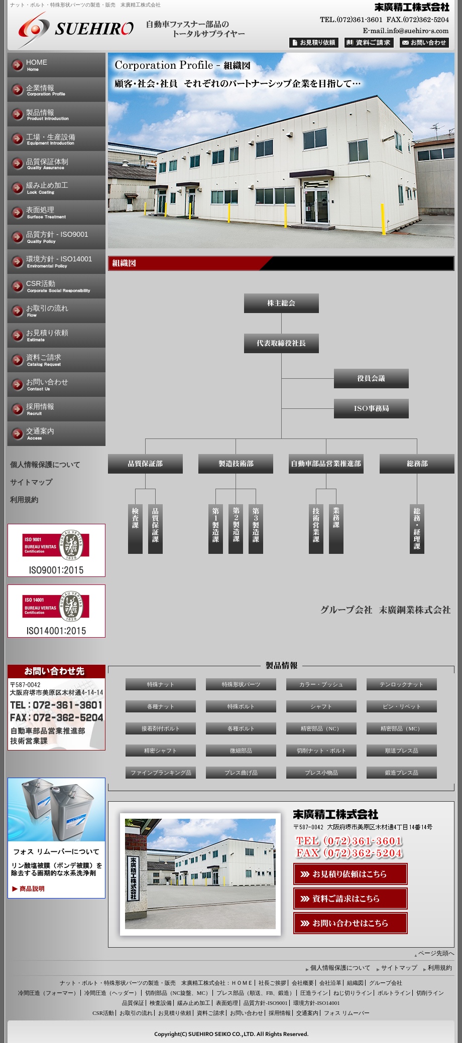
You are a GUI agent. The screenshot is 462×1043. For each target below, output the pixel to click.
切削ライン (430, 993)
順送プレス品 (401, 751)
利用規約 (24, 500)
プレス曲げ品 (241, 773)
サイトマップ (31, 482)
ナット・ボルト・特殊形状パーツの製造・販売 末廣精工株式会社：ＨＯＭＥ (156, 983)
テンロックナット (402, 684)
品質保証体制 (47, 162)
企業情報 (40, 88)
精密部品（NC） (321, 728)
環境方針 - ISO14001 (59, 259)
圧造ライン (314, 993)
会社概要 (303, 983)
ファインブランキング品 (161, 773)
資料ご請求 (43, 357)
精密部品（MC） (401, 728)
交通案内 (40, 431)
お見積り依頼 (47, 333)
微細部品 (241, 751)
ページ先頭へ (436, 953)
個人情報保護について (45, 465)
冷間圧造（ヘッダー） (112, 993)
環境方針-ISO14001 (316, 1003)
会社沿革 (330, 983)
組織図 (355, 983)
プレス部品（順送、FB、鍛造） (255, 993)
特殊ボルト (241, 706)
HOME (36, 62)
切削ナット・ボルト (321, 751)
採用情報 (40, 406)
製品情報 (40, 112)
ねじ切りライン (352, 993)
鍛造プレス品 (401, 773)
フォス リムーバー (347, 1013)
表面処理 (40, 210)
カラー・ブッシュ (321, 684)
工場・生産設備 (50, 137)
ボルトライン (394, 993)
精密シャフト (160, 751)
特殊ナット (161, 684)
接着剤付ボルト (161, 728)
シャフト (321, 706)
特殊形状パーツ (241, 684)
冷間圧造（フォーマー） (48, 993)
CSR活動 (40, 283)
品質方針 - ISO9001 (57, 234)
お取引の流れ (47, 308)
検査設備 (161, 1003)
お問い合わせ (47, 382)
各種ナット (161, 706)
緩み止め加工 (47, 185)
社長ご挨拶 (272, 983)
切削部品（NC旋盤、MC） (178, 993)
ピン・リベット (402, 706)
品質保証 (133, 1003)
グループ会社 (385, 983)
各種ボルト (241, 728)
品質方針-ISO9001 (265, 1003)
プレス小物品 (321, 773)
